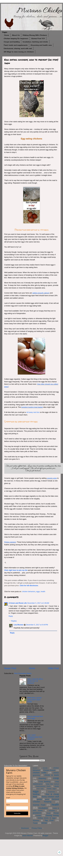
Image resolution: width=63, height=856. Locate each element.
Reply (11, 616)
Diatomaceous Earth (43, 786)
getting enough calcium (40, 293)
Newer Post (10, 668)
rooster (38, 815)
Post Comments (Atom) (22, 673)
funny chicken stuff (50, 797)
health (43, 591)
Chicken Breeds (49, 770)
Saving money (52, 815)
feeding (36, 794)
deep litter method (52, 784)
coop (56, 778)
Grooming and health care (41, 45)
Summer (36, 820)
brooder (35, 768)
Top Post (49, 820)
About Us (16, 35)
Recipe (56, 813)
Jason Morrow (27, 835)
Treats (35, 823)
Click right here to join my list (15, 570)
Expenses (51, 792)
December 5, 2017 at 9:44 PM (37, 625)
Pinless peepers (10, 542)
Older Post (53, 668)
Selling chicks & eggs (47, 818)
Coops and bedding (12, 42)
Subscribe (17, 813)
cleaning (42, 778)
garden (39, 799)
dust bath (40, 788)
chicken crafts (39, 772)
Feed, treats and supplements (16, 45)
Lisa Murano (18, 625)
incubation (43, 808)
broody (45, 768)
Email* (8, 797)
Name (8, 804)
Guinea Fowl (39, 805)
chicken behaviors (28, 591)
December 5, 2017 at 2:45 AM (38, 603)
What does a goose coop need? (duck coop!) (34, 700)
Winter (44, 823)
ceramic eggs (52, 478)
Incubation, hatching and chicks (35, 42)
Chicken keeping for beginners (16, 38)
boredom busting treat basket (32, 407)
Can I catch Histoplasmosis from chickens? (34, 737)
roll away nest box (32, 412)
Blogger (45, 835)
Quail (48, 813)
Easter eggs (51, 788)
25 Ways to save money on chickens (19, 52)
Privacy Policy (37, 828)
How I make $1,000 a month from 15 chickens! (35, 681)
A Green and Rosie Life (18, 603)
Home (6, 35)
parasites (52, 810)
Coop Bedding (44, 782)
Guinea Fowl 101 (38, 38)
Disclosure (25, 828)
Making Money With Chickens (35, 35)
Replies (14, 621)
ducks (57, 786)
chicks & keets (51, 775)
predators (37, 813)
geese (47, 799)
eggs (38, 591)
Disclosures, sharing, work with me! (18, 48)
